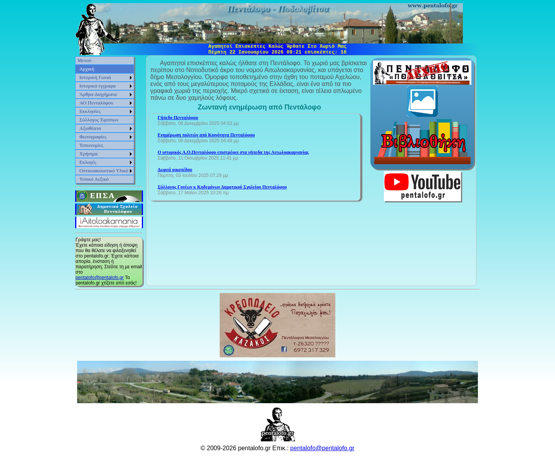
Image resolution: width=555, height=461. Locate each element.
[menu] (104, 119)
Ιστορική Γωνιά (95, 77)
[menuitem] (104, 60)
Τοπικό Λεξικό (94, 179)
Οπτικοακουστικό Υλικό (103, 170)
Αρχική (86, 69)
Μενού (84, 60)
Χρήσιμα (88, 153)
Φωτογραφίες (92, 137)
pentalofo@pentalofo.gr (100, 277)
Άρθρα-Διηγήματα (98, 94)
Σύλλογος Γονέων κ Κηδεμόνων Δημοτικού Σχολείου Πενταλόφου (222, 187)
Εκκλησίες (90, 111)
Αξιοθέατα (90, 128)
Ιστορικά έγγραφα (97, 86)
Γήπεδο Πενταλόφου (178, 117)
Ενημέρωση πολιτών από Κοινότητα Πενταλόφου (206, 135)
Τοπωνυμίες (91, 145)
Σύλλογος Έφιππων (98, 120)
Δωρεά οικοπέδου (175, 169)
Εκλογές (87, 162)
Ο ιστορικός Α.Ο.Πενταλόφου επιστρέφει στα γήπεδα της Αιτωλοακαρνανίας (233, 152)
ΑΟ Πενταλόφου (96, 103)
